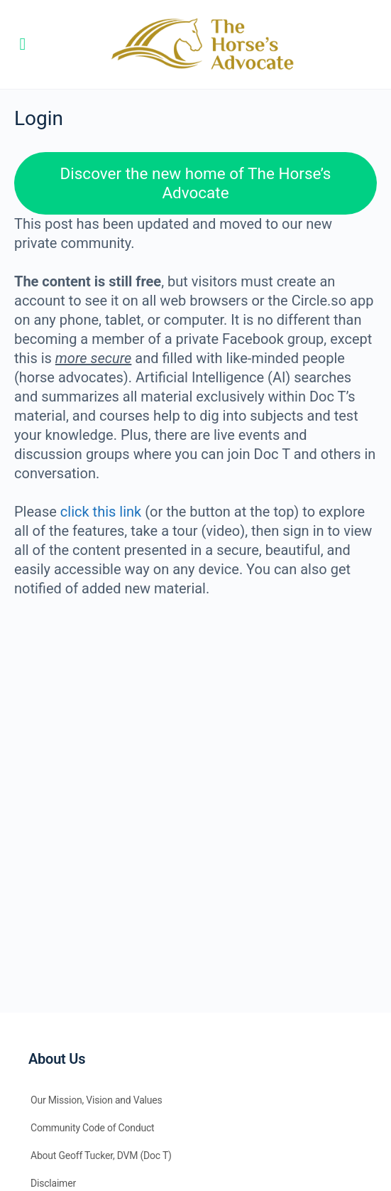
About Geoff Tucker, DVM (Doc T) (101, 1155)
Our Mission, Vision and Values (97, 1100)
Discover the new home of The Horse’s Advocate (195, 183)
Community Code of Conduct (93, 1127)
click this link (100, 511)
